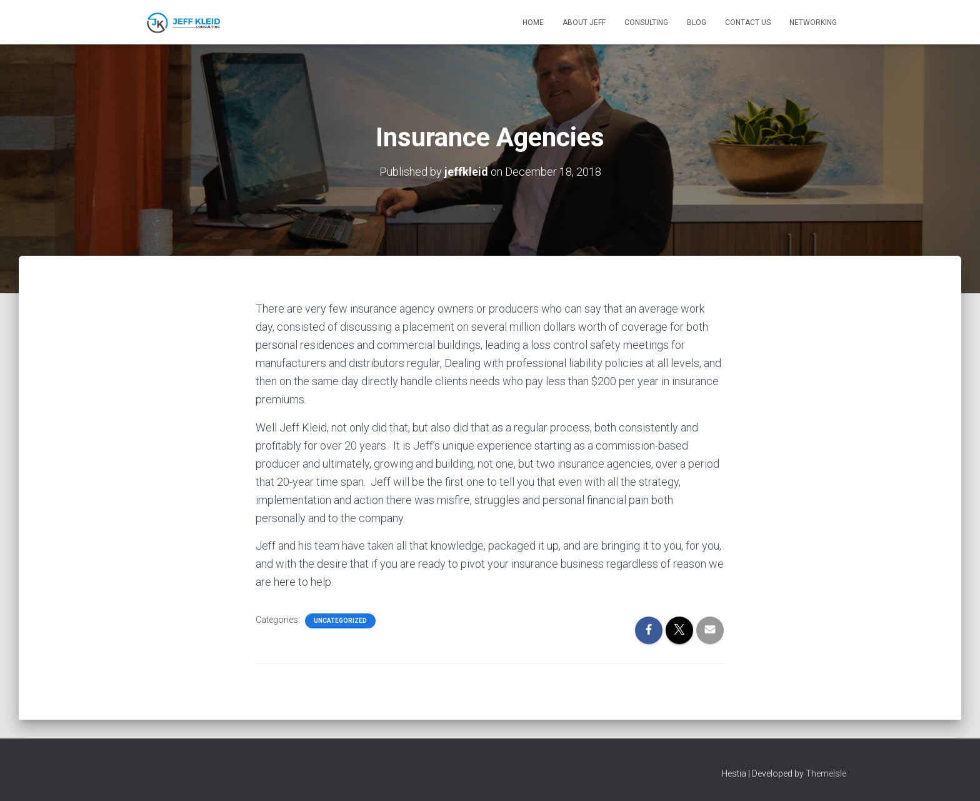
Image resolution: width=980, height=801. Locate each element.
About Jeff (584, 22)
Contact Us (748, 22)
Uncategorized (340, 620)
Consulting (646, 22)
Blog (696, 22)
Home (533, 22)
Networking (813, 22)
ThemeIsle (826, 773)
